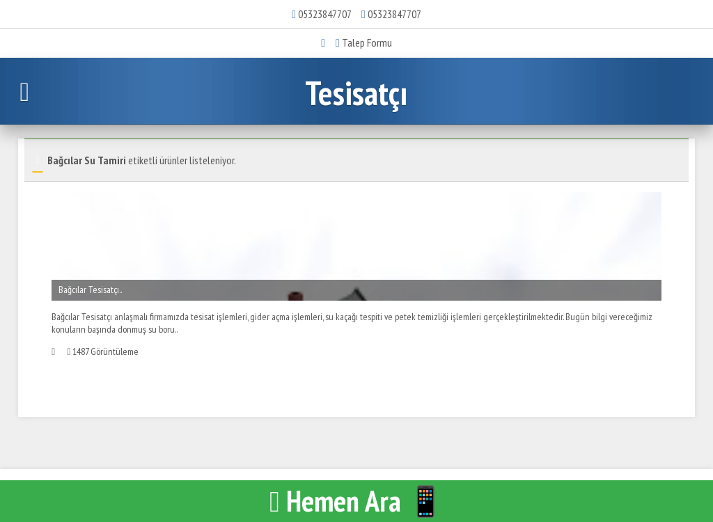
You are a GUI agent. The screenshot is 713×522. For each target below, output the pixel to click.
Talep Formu (364, 42)
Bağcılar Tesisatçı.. (90, 289)
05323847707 (324, 14)
